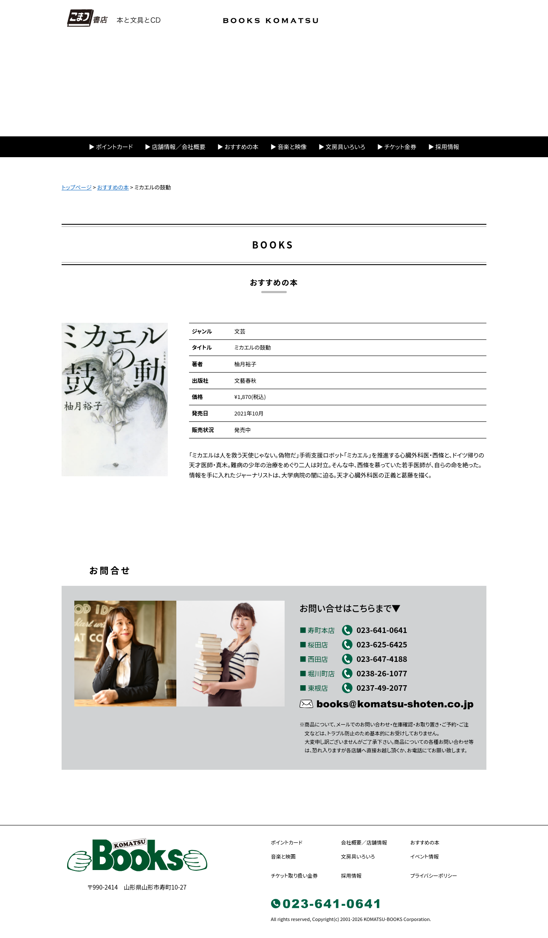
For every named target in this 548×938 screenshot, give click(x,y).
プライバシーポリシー (433, 875)
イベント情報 (424, 856)
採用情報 (447, 146)
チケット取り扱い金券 (294, 875)
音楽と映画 (283, 856)
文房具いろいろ (345, 146)
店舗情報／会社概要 (179, 146)
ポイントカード (114, 146)
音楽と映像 (291, 146)
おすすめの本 (241, 146)
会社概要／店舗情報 (364, 842)
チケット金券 (400, 146)
